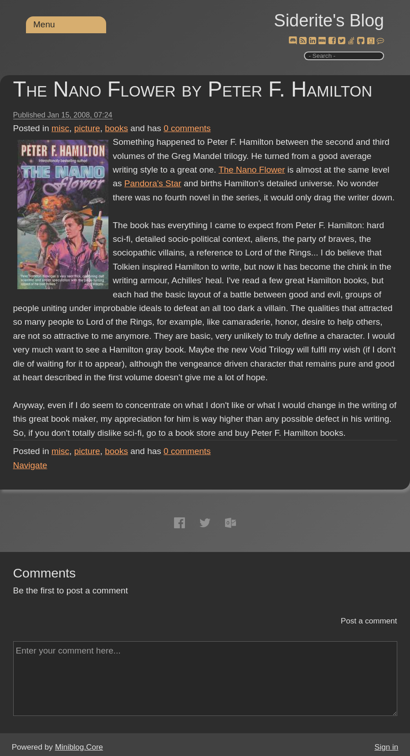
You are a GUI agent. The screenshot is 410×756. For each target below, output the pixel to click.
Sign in (386, 747)
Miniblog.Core (79, 747)
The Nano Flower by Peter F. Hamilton (192, 89)
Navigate (30, 465)
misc (60, 128)
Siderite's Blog (329, 20)
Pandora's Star (152, 183)
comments (187, 128)
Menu (44, 24)
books (116, 128)
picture (87, 128)
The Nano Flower (252, 169)
